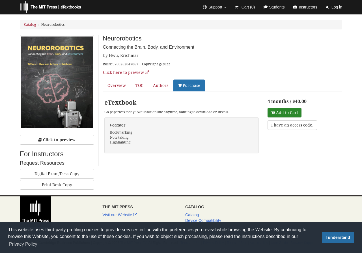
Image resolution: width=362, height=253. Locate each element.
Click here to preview (126, 72)
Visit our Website (120, 215)
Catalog (30, 25)
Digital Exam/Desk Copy (57, 173)
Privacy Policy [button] (23, 244)
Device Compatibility (203, 220)
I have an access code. (292, 125)
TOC (139, 85)
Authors (160, 85)
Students (274, 7)
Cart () (245, 7)
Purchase (189, 85)
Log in (334, 7)
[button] (214, 7)
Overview (116, 85)
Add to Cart (284, 112)
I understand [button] (338, 237)
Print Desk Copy (57, 185)
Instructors (305, 7)
